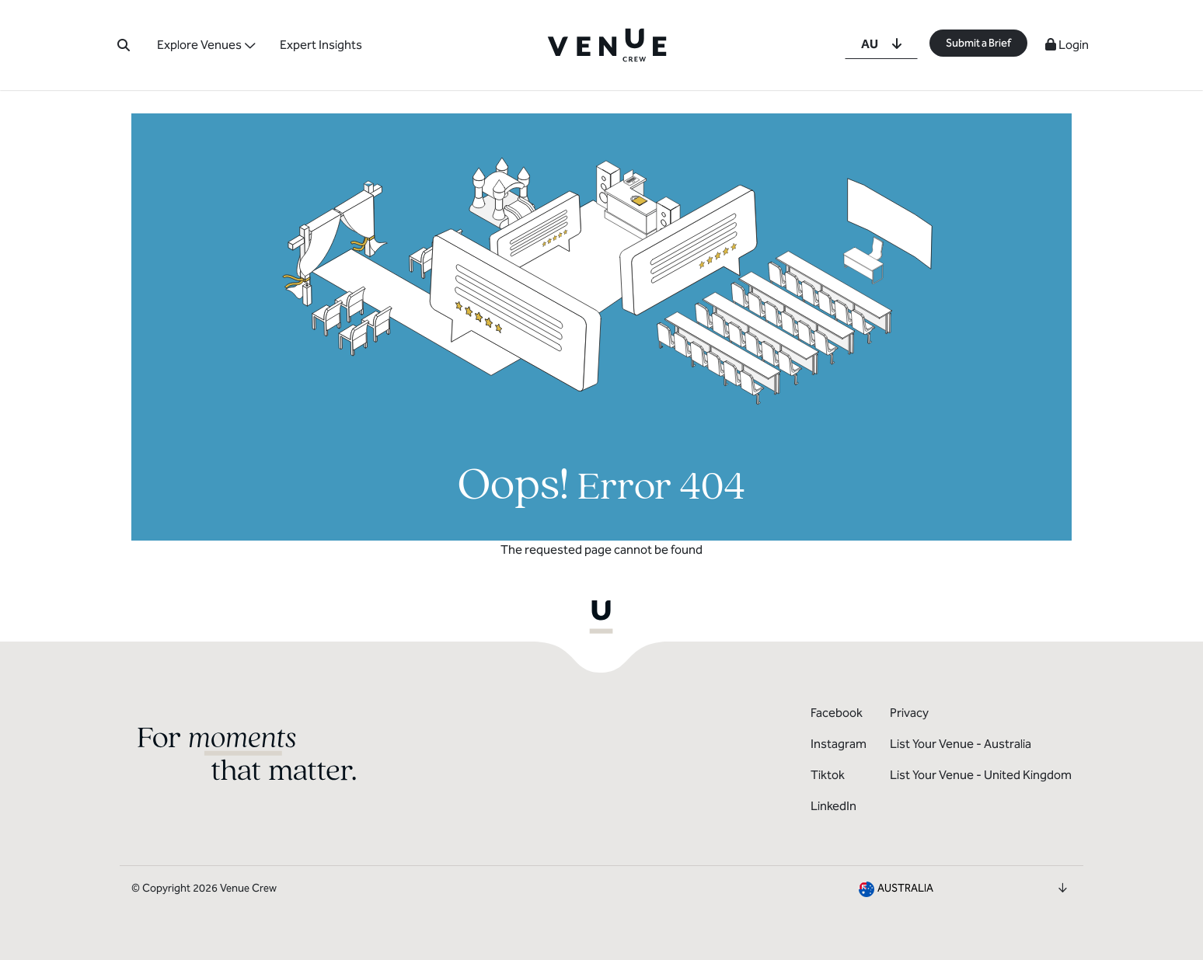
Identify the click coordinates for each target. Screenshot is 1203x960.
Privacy (909, 712)
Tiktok (828, 774)
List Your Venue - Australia (960, 743)
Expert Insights (321, 44)
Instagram (839, 743)
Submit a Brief (978, 43)
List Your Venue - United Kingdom (981, 774)
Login (1067, 44)
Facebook (837, 712)
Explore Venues (199, 44)
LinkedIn (833, 805)
